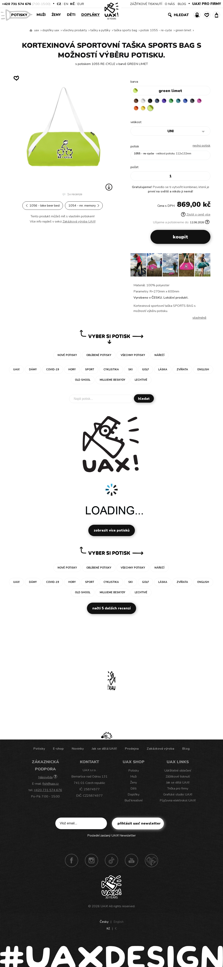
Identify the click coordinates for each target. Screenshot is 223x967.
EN (66, 4)
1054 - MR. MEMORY (84, 205)
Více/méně (199, 318)
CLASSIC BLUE (191, 101)
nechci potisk (201, 146)
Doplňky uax (50, 30)
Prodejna (132, 749)
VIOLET (167, 101)
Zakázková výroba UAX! (79, 221)
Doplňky (90, 14)
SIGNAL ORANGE (144, 109)
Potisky (20, 14)
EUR (80, 4)
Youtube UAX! (131, 861)
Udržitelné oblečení (177, 771)
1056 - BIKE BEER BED (42, 205)
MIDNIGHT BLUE (160, 101)
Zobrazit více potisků (111, 531)
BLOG (182, 4)
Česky (104, 922)
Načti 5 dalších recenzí (111, 609)
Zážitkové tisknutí (178, 777)
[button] (205, 267)
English (118, 922)
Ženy (56, 14)
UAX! (104, 907)
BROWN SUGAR (136, 101)
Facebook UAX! (71, 861)
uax (36, 30)
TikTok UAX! (111, 861)
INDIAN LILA (136, 109)
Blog (186, 749)
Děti (71, 14)
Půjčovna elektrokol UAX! (178, 801)
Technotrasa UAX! (151, 861)
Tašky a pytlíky (100, 30)
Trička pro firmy (177, 789)
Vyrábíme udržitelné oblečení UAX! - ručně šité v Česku (31, 30)
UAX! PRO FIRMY (206, 4)
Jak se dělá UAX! (104, 749)
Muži (41, 14)
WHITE (144, 101)
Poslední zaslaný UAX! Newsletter (111, 836)
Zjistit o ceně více (195, 215)
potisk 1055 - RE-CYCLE (156, 30)
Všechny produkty (75, 30)
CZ (59, 4)
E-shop (58, 749)
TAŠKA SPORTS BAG (125, 30)
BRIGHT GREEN (175, 101)
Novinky (78, 749)
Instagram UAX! (91, 861)
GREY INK (199, 101)
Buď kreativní (133, 801)
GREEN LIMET (183, 30)
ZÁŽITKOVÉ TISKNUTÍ (146, 4)
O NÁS (170, 4)
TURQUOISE (183, 101)
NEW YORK (152, 109)
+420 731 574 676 (16, 4)
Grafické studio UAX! (177, 795)
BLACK (152, 101)
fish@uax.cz (50, 784)
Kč (72, 4)
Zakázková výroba (160, 749)
